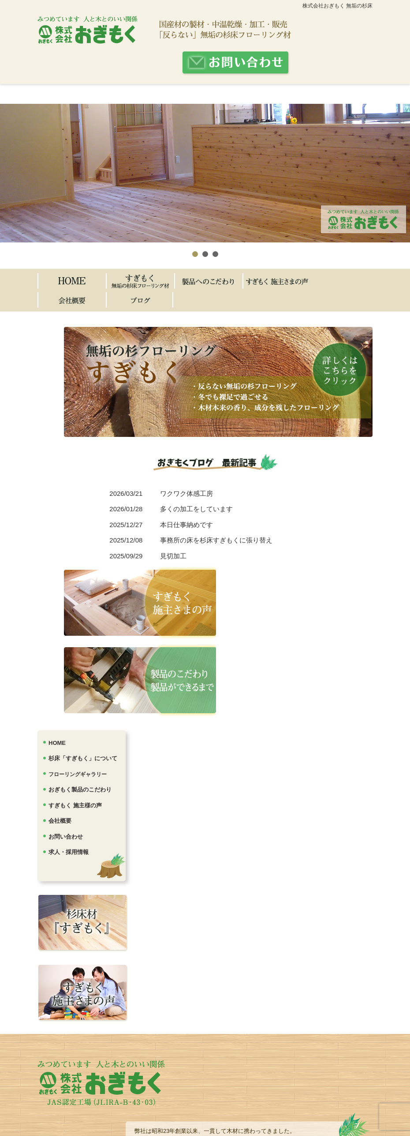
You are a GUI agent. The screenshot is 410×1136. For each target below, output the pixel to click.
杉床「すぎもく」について (82, 758)
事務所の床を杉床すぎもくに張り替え (216, 540)
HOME (57, 743)
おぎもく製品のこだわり (80, 789)
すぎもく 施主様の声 (75, 805)
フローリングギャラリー (77, 774)
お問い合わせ (65, 836)
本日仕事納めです (186, 524)
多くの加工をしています (196, 509)
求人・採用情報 (68, 852)
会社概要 (59, 820)
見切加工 (173, 556)
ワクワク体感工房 (186, 493)
